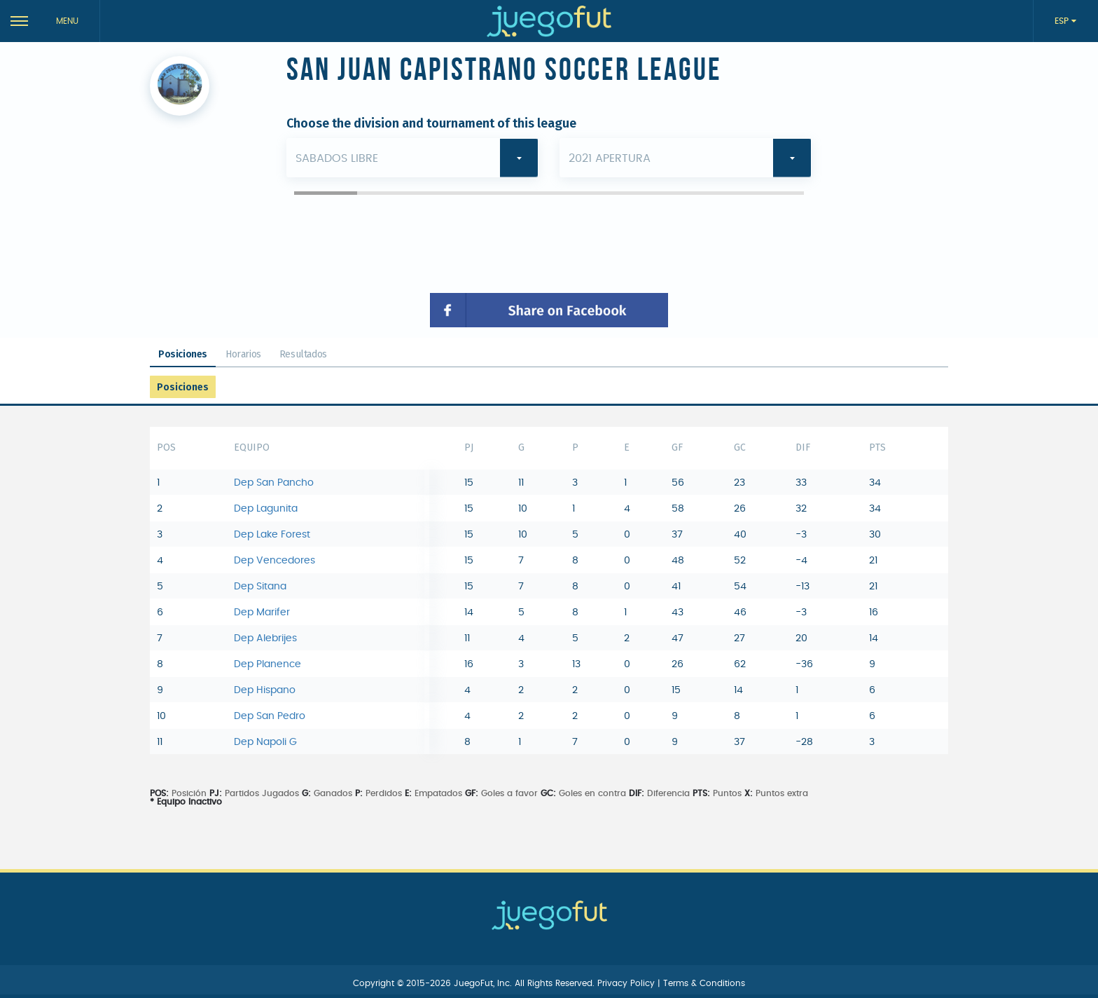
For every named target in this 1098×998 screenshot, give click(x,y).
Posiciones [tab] (182, 354)
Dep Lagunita (266, 509)
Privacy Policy (627, 983)
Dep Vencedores (274, 561)
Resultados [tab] (303, 354)
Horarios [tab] (243, 354)
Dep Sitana (260, 587)
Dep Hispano (265, 690)
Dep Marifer (262, 612)
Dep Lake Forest (272, 535)
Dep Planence (267, 664)
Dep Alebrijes (265, 638)
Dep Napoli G (265, 742)
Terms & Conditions (704, 983)
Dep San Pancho (274, 483)
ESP (1063, 21)
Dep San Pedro (269, 716)
